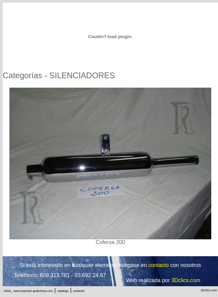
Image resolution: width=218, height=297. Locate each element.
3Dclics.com (209, 290)
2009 (7, 291)
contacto (78, 291)
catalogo (63, 291)
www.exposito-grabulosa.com (33, 291)
